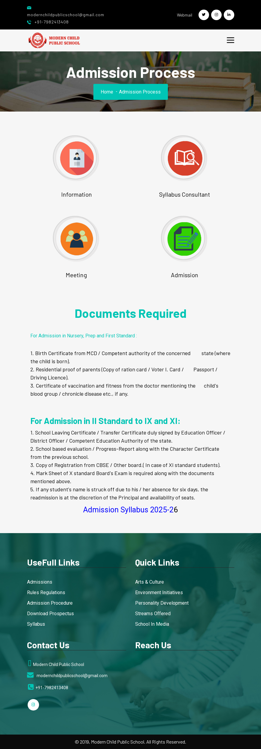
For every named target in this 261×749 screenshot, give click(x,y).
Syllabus (36, 624)
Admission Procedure (50, 603)
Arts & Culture (149, 582)
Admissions (39, 582)
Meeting (76, 274)
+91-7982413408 (48, 21)
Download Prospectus (50, 613)
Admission (184, 274)
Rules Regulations (46, 592)
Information (76, 194)
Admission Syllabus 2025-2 (128, 509)
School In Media (152, 624)
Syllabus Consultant (184, 194)
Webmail (184, 14)
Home (107, 92)
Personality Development (162, 603)
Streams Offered (153, 613)
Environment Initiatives (159, 592)
